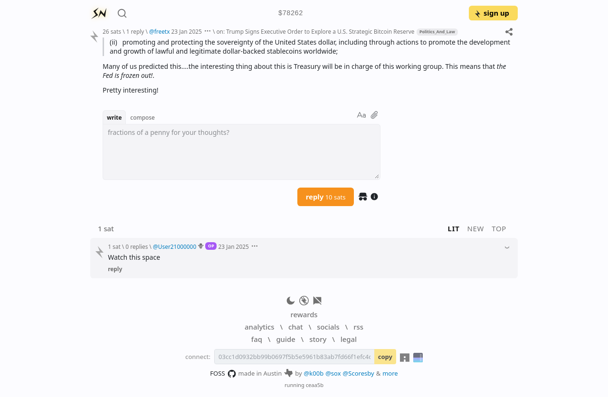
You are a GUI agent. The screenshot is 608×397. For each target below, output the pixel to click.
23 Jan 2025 (186, 31)
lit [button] (454, 228)
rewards (303, 314)
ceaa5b (314, 384)
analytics (259, 326)
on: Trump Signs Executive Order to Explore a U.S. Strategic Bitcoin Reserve (315, 31)
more (390, 373)
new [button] (475, 228)
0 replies (136, 246)
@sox (333, 373)
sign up (491, 13)
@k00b (314, 373)
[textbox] (241, 152)
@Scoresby (358, 373)
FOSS (223, 373)
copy (385, 356)
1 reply (135, 31)
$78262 (290, 13)
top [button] (499, 228)
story (317, 339)
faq (256, 339)
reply (326, 196)
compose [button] (142, 117)
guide (285, 339)
